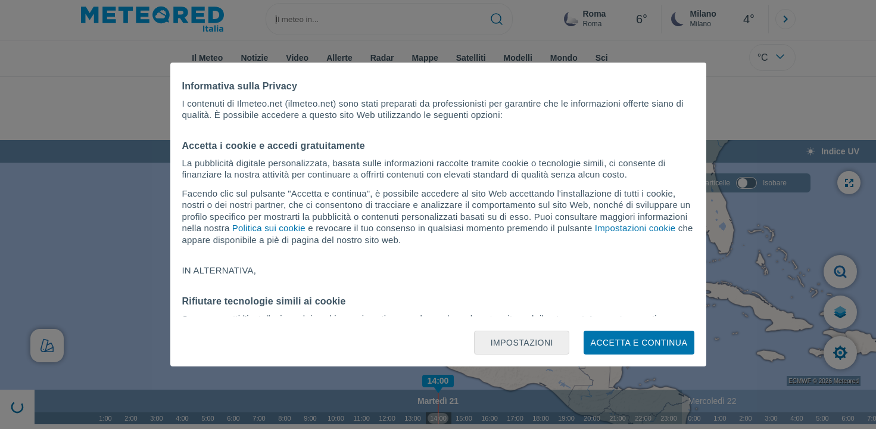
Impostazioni (522, 342)
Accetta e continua (639, 342)
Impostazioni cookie (635, 228)
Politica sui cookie (268, 228)
